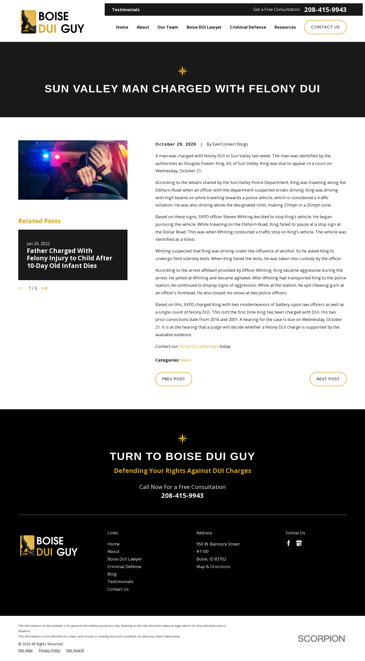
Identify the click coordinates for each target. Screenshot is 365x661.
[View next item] (44, 288)
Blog (112, 574)
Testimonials (126, 9)
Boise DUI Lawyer (124, 559)
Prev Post (173, 379)
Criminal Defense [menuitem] (248, 27)
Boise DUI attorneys (198, 346)
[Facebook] (288, 543)
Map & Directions (213, 566)
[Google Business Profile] (299, 543)
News (185, 360)
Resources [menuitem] (285, 27)
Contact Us (325, 27)
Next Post (328, 379)
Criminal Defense (124, 566)
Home (113, 544)
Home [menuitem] (122, 27)
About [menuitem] (143, 27)
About (113, 551)
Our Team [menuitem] (167, 27)
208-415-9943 (325, 9)
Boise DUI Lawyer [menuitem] (204, 27)
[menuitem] (25, 650)
